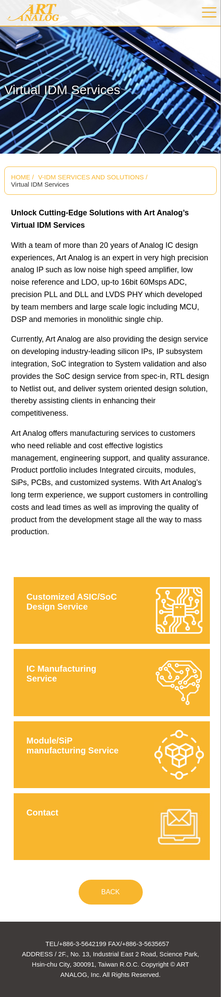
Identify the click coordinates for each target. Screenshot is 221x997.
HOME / (22, 177)
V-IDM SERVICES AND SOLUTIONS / (92, 177)
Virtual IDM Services (40, 184)
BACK (110, 892)
